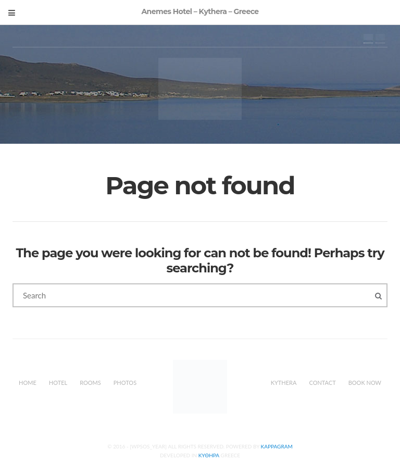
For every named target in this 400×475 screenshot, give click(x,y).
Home (27, 382)
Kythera (284, 382)
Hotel (58, 382)
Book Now (364, 382)
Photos (125, 382)
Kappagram (277, 446)
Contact (322, 382)
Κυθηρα (208, 455)
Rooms (90, 382)
